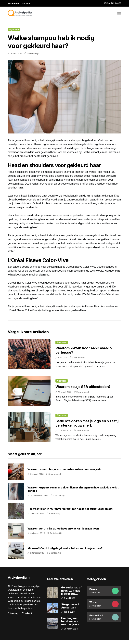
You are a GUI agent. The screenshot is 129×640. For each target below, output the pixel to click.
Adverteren (13, 3)
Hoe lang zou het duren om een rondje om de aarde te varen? (70, 621)
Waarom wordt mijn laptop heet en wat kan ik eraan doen (63, 528)
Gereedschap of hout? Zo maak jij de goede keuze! (71, 591)
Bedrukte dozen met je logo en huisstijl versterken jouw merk (87, 423)
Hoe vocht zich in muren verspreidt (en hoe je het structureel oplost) (70, 508)
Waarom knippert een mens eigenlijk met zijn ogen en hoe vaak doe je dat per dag (73, 489)
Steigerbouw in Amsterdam (70, 606)
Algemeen (14, 29)
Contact (26, 3)
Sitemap (13, 613)
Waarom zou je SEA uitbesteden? (83, 387)
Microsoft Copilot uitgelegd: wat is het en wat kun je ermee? (65, 548)
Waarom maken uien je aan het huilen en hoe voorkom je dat (64, 469)
